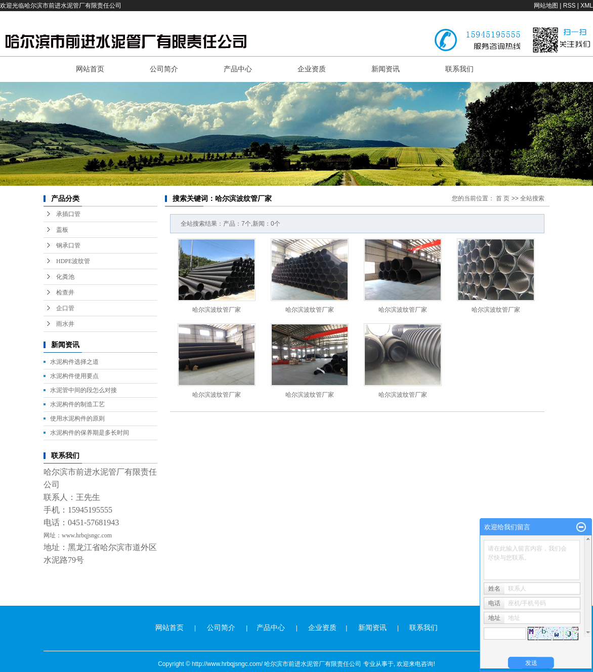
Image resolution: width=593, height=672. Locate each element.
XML (586, 5)
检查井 (65, 292)
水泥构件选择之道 (74, 361)
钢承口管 (68, 245)
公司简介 (164, 69)
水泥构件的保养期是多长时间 (89, 432)
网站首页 (90, 69)
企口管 (65, 308)
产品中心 (238, 69)
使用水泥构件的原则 (77, 418)
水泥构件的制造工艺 (77, 404)
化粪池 (65, 276)
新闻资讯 (385, 69)
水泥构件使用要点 (74, 376)
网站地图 (546, 5)
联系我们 (459, 69)
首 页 (503, 198)
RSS (569, 5)
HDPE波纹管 (73, 261)
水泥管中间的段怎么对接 (83, 390)
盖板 (62, 229)
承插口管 (68, 214)
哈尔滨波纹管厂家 (216, 309)
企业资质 (312, 69)
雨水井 (65, 323)
